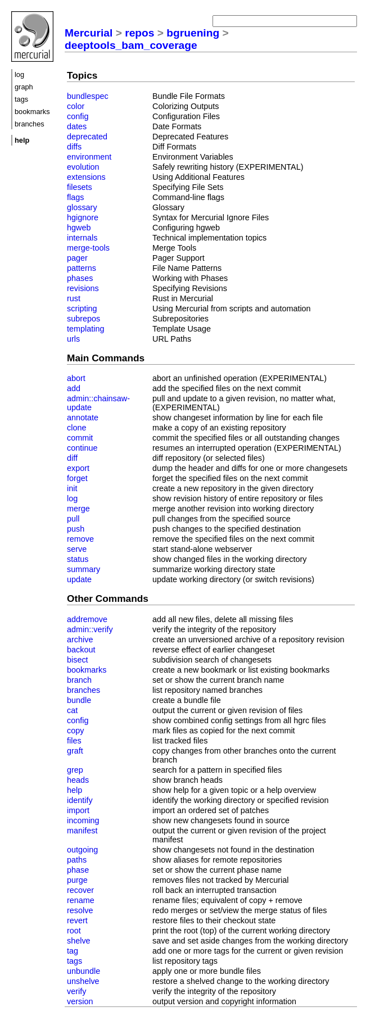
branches (29, 124)
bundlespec (88, 96)
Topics (82, 75)
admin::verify (90, 629)
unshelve (83, 981)
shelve (79, 940)
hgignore (82, 217)
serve (77, 549)
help (74, 790)
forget (77, 478)
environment (89, 156)
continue (82, 447)
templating (85, 328)
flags (75, 197)
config (77, 116)
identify (80, 800)
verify (76, 991)
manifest (82, 830)
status (77, 559)
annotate (82, 417)
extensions (86, 177)
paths (77, 859)
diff (72, 457)
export (78, 468)
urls (73, 338)
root (74, 930)
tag (72, 950)
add (73, 388)
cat (72, 710)
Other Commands (107, 598)
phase (78, 869)
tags (21, 99)
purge (77, 880)
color (75, 106)
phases (80, 278)
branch (79, 679)
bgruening (192, 33)
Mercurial (88, 33)
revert (77, 920)
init (72, 488)
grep (75, 769)
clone (76, 427)
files (74, 740)
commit (80, 437)
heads (78, 779)
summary (83, 569)
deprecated (87, 136)
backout (81, 649)
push (75, 528)
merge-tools (88, 247)
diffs (74, 146)
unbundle (83, 971)
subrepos (83, 318)
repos (139, 33)
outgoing (82, 849)
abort (76, 378)
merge (78, 508)
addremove (87, 619)
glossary (82, 207)
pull (73, 518)
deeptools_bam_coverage (131, 45)
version (80, 1001)
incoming (83, 820)
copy (75, 730)
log (19, 74)
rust (73, 298)
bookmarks (32, 111)
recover (80, 890)
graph (24, 87)
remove (80, 538)
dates (77, 126)
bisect (77, 659)
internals (82, 237)
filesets (79, 187)
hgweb (79, 227)
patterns (81, 268)
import (78, 810)
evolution (83, 166)
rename (80, 900)
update (79, 579)
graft (75, 750)
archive (80, 639)
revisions (83, 288)
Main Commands (105, 358)
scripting (82, 308)
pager (77, 257)
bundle (79, 700)
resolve (80, 910)
